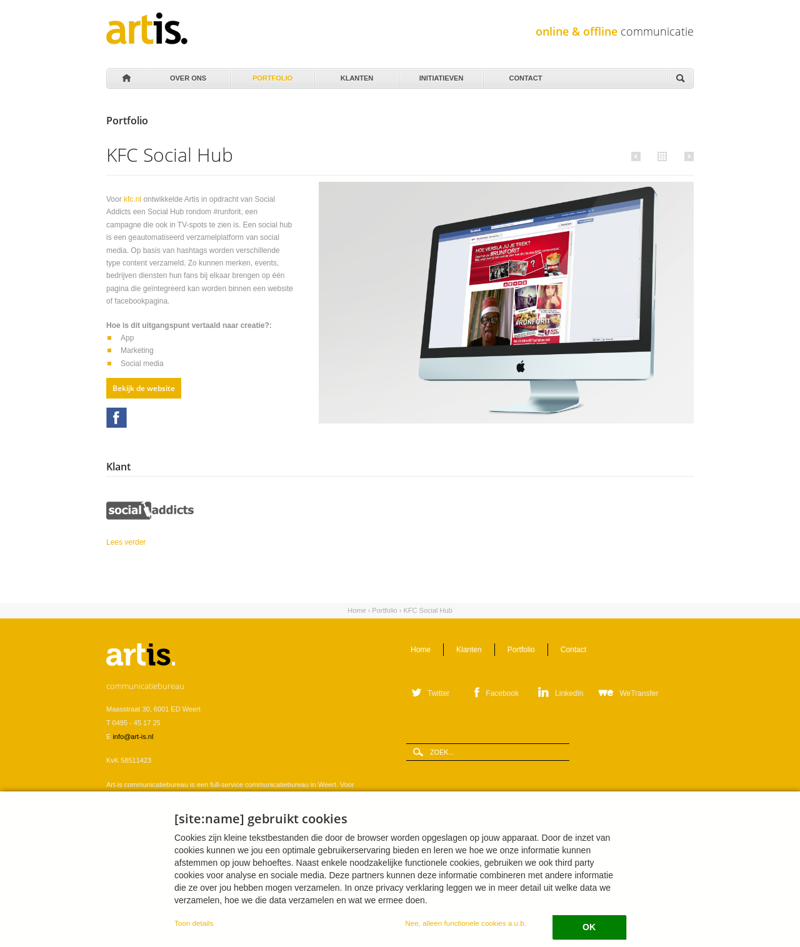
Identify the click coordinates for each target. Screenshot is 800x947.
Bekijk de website (143, 388)
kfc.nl (132, 199)
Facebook (116, 417)
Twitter (438, 693)
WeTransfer (638, 693)
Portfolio (271, 75)
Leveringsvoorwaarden (141, 891)
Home (125, 78)
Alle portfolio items (660, 155)
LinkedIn (569, 693)
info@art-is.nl (132, 736)
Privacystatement (290, 891)
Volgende (687, 156)
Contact (524, 75)
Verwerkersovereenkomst (220, 891)
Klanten (356, 75)
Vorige (637, 156)
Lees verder (157, 541)
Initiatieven (440, 75)
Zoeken (680, 79)
